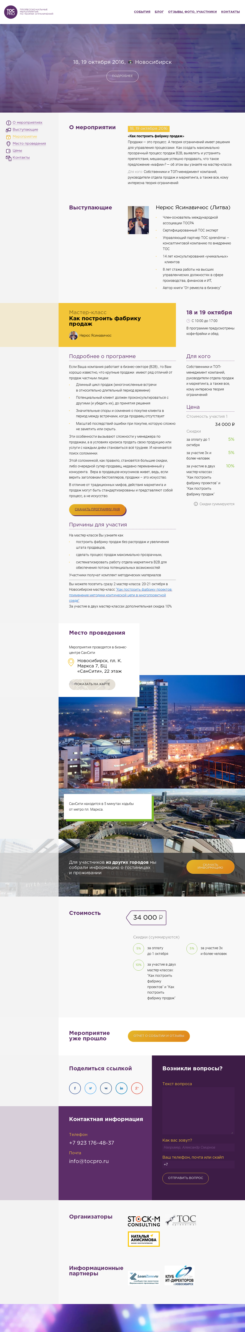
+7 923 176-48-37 (91, 1143)
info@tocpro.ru (89, 1161)
